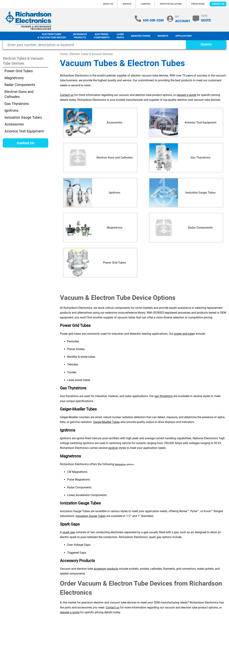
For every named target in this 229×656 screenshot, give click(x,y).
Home (63, 54)
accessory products (106, 568)
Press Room (198, 4)
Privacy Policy (108, 649)
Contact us (67, 95)
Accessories (14, 124)
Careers (145, 4)
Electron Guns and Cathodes (18, 94)
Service (127, 4)
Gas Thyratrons (16, 104)
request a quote (186, 95)
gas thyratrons (163, 396)
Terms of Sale (211, 637)
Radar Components (19, 85)
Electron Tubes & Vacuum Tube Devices (52, 36)
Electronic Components (101, 36)
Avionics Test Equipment (24, 131)
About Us (108, 4)
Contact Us (218, 4)
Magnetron (120, 464)
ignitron (113, 448)
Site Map (124, 649)
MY (182, 19)
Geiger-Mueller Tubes (106, 422)
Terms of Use (191, 637)
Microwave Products (80, 36)
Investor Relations (171, 4)
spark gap (68, 532)
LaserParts (120, 36)
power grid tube (184, 333)
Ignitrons (11, 110)
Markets (163, 35)
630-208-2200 (153, 20)
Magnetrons (14, 78)
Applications (183, 35)
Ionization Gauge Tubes (91, 516)
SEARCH (206, 44)
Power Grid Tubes (18, 71)
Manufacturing (140, 35)
